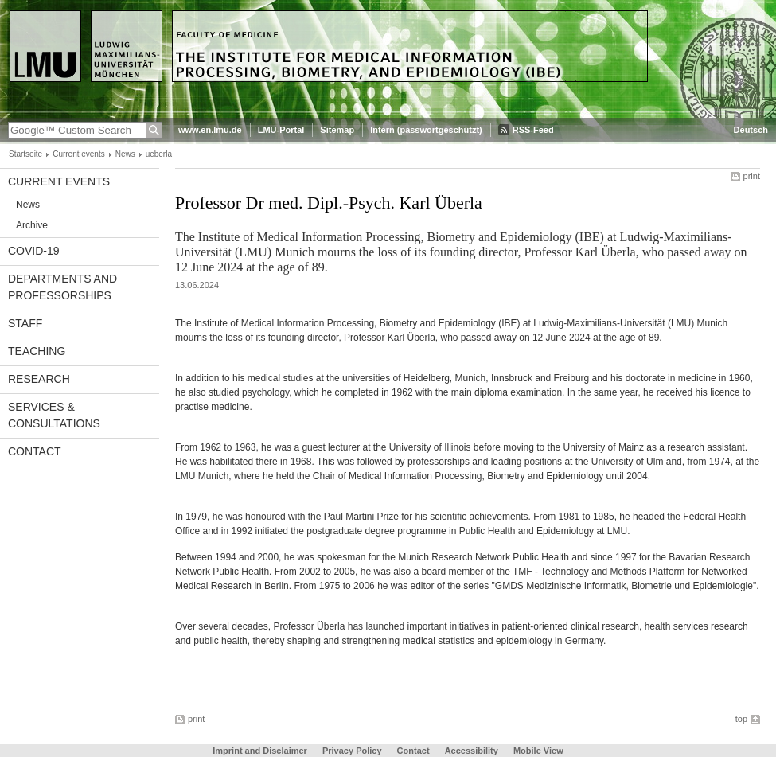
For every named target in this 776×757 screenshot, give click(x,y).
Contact (34, 451)
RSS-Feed (533, 130)
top (741, 719)
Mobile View (538, 750)
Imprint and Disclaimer (260, 750)
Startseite (25, 154)
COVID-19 (34, 250)
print (751, 176)
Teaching (36, 351)
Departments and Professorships (62, 287)
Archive (32, 225)
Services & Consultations (54, 415)
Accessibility (473, 750)
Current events (78, 154)
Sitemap (337, 130)
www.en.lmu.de (210, 130)
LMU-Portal (281, 130)
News (125, 154)
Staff (25, 323)
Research (39, 379)
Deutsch (751, 130)
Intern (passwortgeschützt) (426, 130)
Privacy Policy (352, 750)
